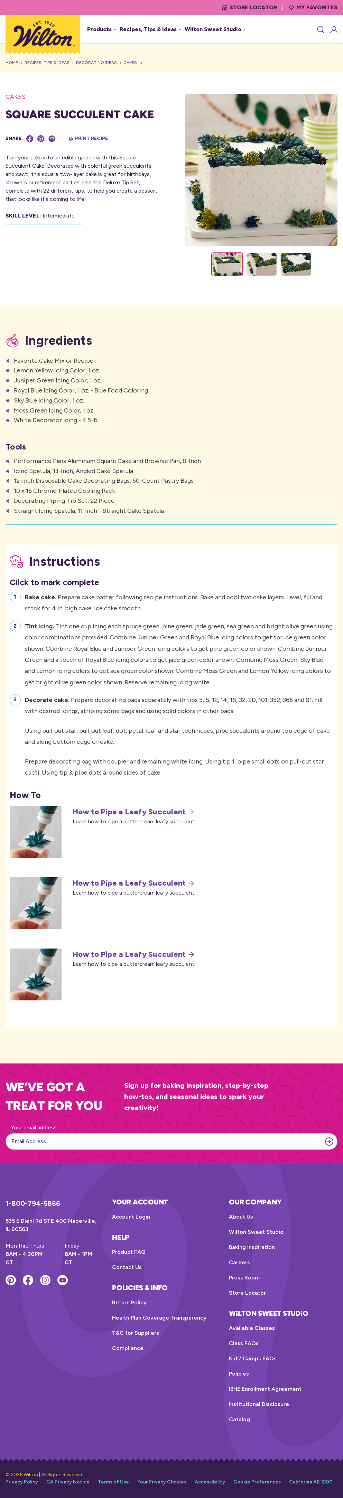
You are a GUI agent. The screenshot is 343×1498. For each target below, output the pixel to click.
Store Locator (249, 7)
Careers (239, 1262)
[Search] (320, 29)
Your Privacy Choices (161, 1482)
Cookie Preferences (257, 1482)
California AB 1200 (311, 1482)
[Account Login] (333, 29)
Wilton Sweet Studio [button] (215, 29)
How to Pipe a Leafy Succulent (133, 812)
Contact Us (127, 1267)
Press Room (244, 1277)
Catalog (239, 1419)
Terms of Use (113, 1482)
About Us (241, 1216)
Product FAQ (129, 1252)
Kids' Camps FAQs (253, 1358)
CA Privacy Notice (68, 1482)
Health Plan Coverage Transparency (159, 1317)
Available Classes (252, 1328)
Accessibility (210, 1482)
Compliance (127, 1348)
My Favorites (313, 7)
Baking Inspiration (252, 1247)
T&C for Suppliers (135, 1333)
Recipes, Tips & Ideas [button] (150, 29)
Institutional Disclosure (259, 1404)
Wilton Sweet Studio (256, 1232)
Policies (239, 1373)
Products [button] (101, 29)
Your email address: (34, 1127)
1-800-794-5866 (33, 1203)
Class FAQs (244, 1343)
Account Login (131, 1216)
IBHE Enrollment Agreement (265, 1389)
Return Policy (129, 1302)
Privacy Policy (22, 1482)
